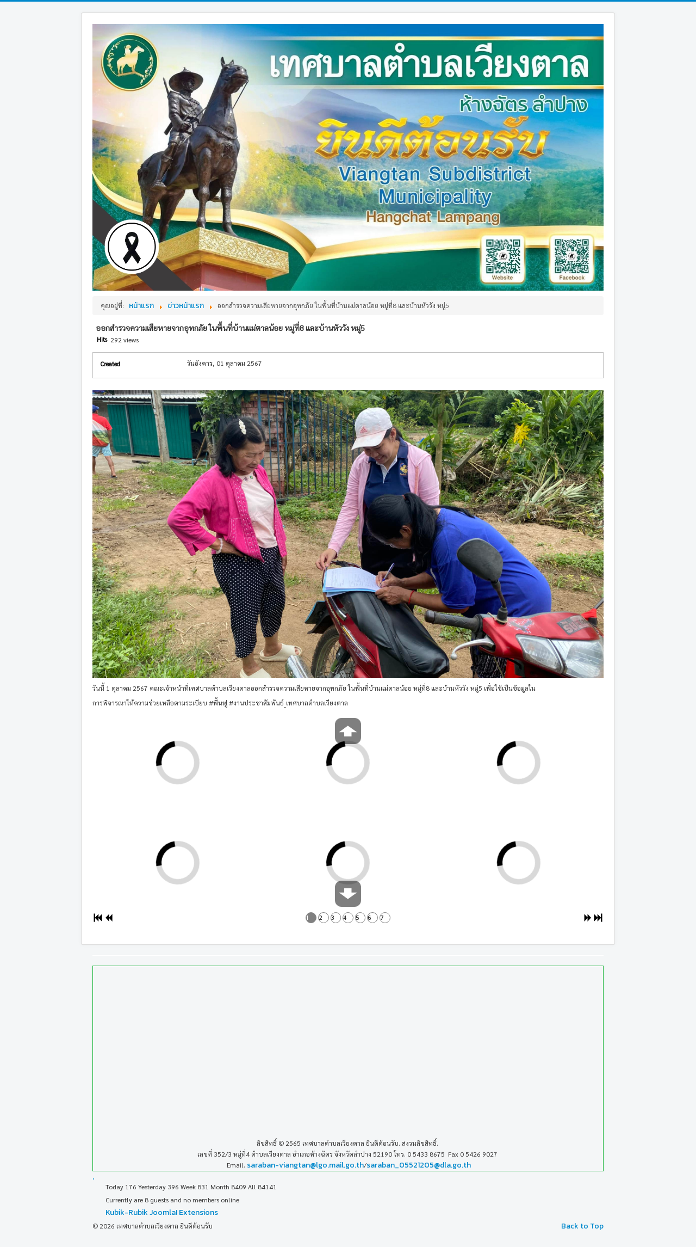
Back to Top (582, 1226)
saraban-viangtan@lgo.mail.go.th (305, 1165)
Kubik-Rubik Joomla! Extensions (161, 1212)
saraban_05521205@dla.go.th (418, 1165)
